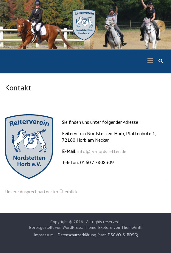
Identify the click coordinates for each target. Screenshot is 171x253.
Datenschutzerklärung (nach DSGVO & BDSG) (98, 234)
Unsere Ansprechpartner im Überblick (41, 192)
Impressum (44, 234)
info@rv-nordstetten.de (101, 151)
